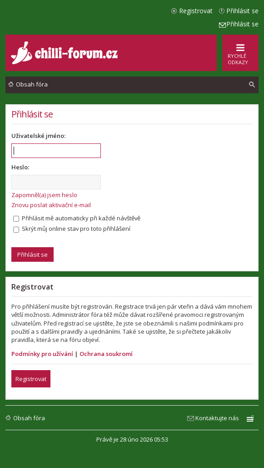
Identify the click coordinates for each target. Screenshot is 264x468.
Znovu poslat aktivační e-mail (51, 205)
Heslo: (20, 167)
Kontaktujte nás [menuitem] (217, 418)
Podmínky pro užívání (42, 354)
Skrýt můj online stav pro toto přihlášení (71, 228)
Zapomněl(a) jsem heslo (44, 195)
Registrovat (30, 379)
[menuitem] (252, 85)
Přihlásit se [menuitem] (242, 10)
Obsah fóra (29, 418)
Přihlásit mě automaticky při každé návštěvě (76, 218)
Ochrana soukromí (106, 354)
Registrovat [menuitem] (196, 10)
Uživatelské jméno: (38, 136)
